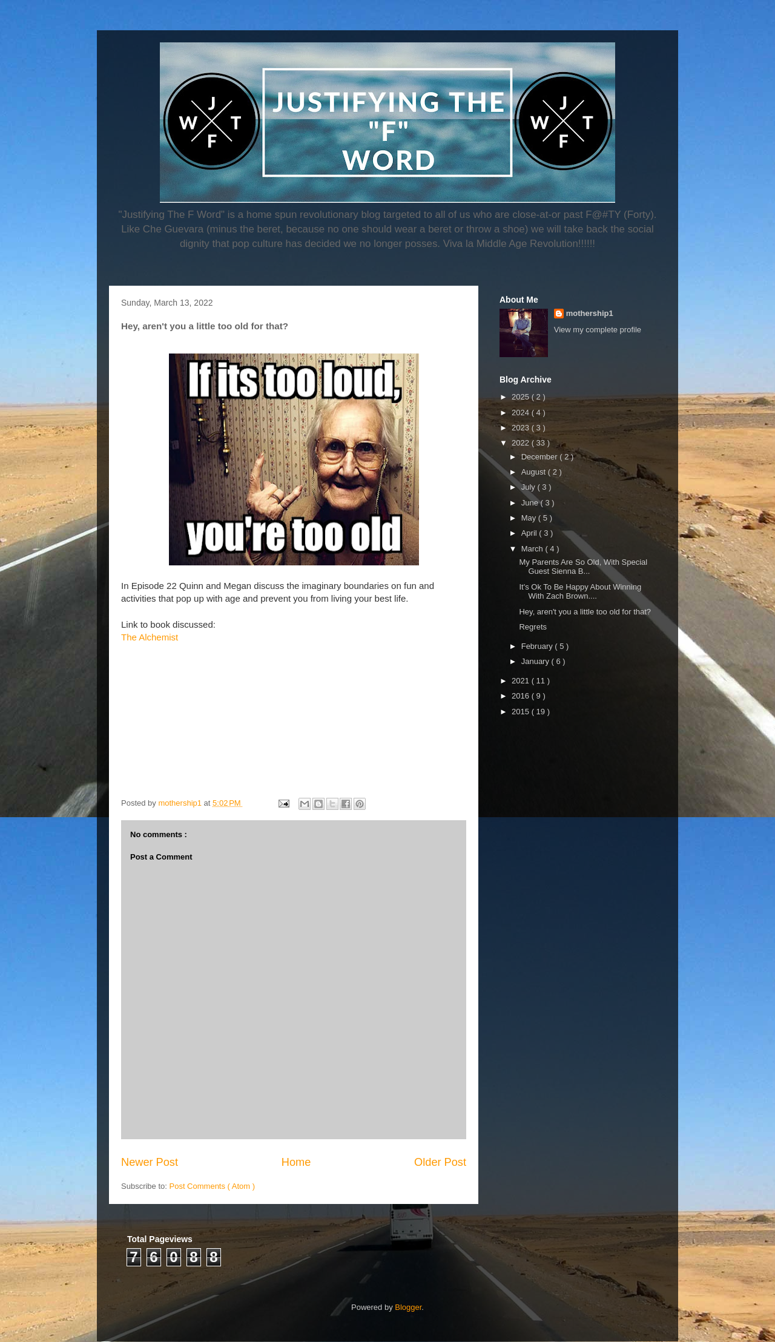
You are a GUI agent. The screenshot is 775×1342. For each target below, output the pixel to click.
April (530, 533)
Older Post (440, 1162)
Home (296, 1162)
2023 (522, 427)
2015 (522, 711)
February (538, 646)
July (529, 487)
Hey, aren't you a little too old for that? (585, 611)
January (536, 661)
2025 (522, 396)
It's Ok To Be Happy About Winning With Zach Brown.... (580, 591)
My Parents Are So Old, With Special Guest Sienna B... (583, 567)
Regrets (533, 626)
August (534, 471)
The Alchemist (149, 637)
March (533, 548)
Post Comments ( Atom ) (213, 1186)
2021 (522, 680)
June (531, 502)
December (540, 456)
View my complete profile (597, 329)
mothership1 (589, 313)
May (529, 517)
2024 (522, 412)
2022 (522, 442)
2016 (522, 695)
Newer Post (149, 1162)
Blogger (408, 1307)
